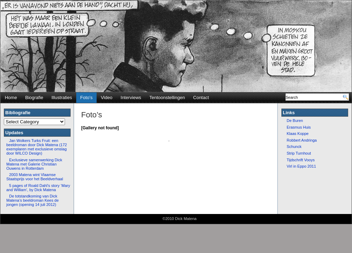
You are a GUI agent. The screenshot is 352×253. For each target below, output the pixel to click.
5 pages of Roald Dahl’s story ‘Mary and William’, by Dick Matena (38, 187)
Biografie (34, 97)
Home (11, 97)
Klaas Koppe (297, 133)
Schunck (294, 146)
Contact (201, 97)
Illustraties (61, 97)
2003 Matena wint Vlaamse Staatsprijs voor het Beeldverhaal (34, 177)
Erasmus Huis (299, 127)
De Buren (295, 120)
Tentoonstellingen (167, 97)
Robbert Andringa (302, 140)
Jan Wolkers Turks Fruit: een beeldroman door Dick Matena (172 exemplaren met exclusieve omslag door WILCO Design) (36, 146)
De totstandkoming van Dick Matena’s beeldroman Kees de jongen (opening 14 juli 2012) (32, 200)
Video (106, 97)
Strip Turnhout (299, 153)
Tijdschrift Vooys (301, 160)
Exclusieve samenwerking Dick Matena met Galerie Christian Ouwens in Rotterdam (34, 164)
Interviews (130, 97)
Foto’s (86, 97)
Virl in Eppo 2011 (301, 166)
